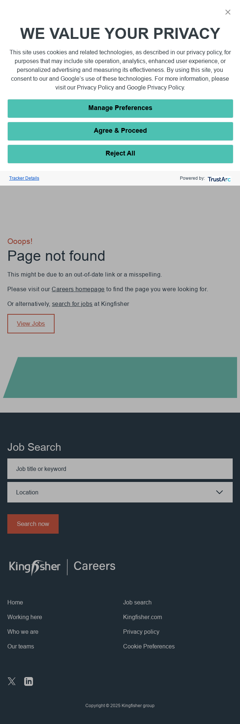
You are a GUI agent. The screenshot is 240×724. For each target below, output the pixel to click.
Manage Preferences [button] (120, 108)
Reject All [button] (120, 154)
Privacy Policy (96, 87)
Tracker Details (24, 178)
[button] (228, 12)
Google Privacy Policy (155, 87)
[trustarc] (218, 178)
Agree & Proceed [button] (120, 131)
